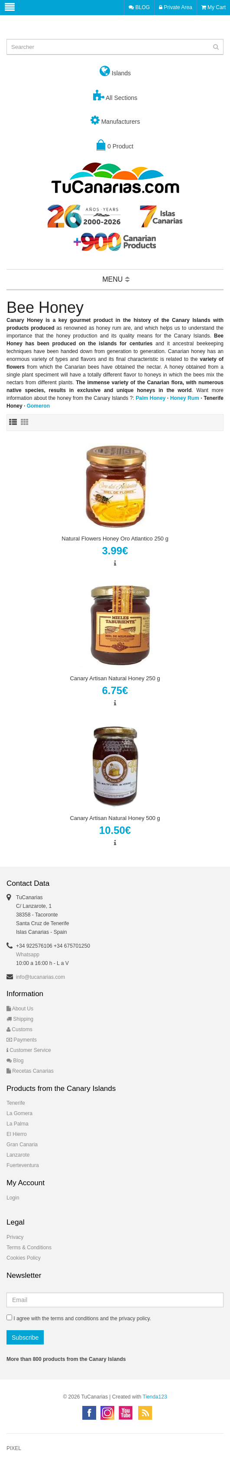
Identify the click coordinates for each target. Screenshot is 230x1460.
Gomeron (38, 406)
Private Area (175, 7)
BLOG (139, 7)
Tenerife (15, 1103)
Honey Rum (184, 398)
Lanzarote (17, 1155)
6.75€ (115, 690)
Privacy (14, 1237)
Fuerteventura (22, 1165)
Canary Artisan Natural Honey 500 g (115, 818)
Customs (19, 1029)
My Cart (213, 7)
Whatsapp (27, 955)
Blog (14, 1061)
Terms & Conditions (29, 1248)
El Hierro (16, 1134)
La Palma (17, 1124)
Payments (21, 1040)
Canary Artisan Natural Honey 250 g (115, 678)
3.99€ (115, 550)
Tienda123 (155, 1397)
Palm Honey (150, 398)
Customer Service (28, 1050)
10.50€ (115, 830)
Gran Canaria (22, 1145)
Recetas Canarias (30, 1071)
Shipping (19, 1019)
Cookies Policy (23, 1258)
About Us (19, 1009)
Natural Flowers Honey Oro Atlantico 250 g (115, 538)
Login (12, 1198)
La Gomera (19, 1113)
